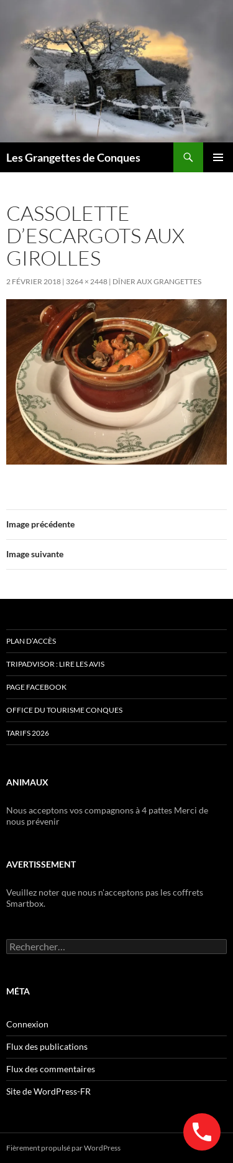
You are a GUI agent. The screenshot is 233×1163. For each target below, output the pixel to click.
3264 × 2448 (86, 281)
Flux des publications (47, 1046)
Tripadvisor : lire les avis (55, 664)
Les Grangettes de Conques (73, 157)
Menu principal (218, 157)
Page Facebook (36, 687)
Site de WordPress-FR (48, 1091)
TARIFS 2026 (27, 733)
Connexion (27, 1024)
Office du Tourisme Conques (64, 710)
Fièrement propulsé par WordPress (63, 1147)
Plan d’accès (31, 641)
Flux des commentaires (50, 1068)
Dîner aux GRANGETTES (156, 281)
